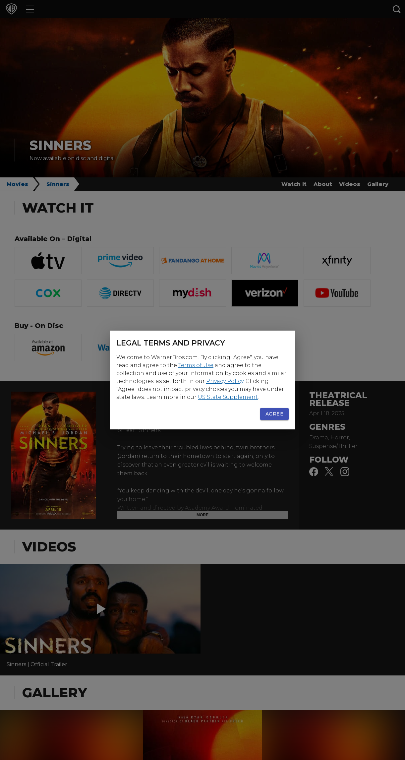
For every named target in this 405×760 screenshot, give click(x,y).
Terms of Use (195, 365)
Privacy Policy (224, 381)
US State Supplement (228, 397)
